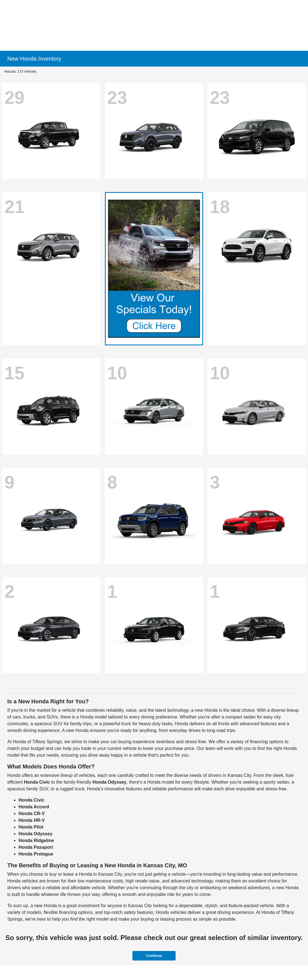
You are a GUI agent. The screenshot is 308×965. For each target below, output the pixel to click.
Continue (154, 955)
